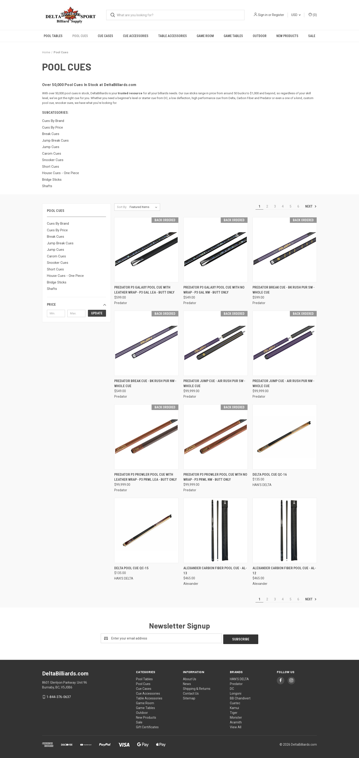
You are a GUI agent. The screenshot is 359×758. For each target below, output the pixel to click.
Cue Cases (105, 36)
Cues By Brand (58, 223)
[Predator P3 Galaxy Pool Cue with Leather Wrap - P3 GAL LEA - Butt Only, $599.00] (146, 249)
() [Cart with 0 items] (312, 15)
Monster (236, 716)
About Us (189, 678)
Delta (231, 98)
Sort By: (122, 207)
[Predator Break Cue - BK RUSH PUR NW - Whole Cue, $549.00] (146, 343)
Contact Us (191, 692)
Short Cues (55, 269)
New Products (287, 36)
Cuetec (235, 702)
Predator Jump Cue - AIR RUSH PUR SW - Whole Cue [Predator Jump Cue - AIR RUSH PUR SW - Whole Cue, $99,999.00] (214, 383)
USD (296, 15)
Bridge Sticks (56, 282)
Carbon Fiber (245, 98)
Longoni (235, 692)
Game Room (205, 36)
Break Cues (55, 237)
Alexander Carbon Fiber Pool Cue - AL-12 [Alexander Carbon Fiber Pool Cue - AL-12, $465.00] (284, 570)
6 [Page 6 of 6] (298, 206)
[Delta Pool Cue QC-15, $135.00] (146, 530)
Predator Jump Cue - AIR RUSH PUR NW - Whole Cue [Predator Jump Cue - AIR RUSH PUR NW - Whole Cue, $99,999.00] (283, 383)
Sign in (263, 15)
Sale (311, 36)
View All (235, 726)
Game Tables (233, 36)
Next (311, 206)
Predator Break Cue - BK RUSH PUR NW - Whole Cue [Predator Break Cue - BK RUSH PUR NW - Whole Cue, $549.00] (145, 383)
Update (97, 313)
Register (278, 15)
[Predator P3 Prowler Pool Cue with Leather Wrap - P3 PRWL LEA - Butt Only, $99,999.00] (146, 437)
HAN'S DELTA (239, 678)
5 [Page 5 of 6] (290, 206)
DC (166, 98)
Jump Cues (55, 250)
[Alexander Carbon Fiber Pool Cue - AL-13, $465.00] (215, 530)
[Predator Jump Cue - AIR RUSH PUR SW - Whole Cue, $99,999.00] (215, 343)
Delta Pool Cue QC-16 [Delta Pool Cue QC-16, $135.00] (270, 474)
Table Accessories (172, 36)
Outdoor (260, 36)
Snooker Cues (57, 263)
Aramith (236, 721)
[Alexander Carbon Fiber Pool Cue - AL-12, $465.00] (284, 530)
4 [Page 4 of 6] (283, 206)
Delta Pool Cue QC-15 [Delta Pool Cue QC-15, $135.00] (131, 568)
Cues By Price (57, 230)
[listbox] (144, 207)
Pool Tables (53, 36)
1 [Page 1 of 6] (259, 206)
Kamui (234, 707)
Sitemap (189, 697)
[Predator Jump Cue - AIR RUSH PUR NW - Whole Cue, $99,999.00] (284, 343)
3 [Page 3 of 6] (275, 206)
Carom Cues (56, 256)
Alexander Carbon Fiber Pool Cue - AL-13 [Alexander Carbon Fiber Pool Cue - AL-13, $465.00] (215, 570)
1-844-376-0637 (58, 696)
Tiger (233, 712)
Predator (265, 98)
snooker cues (64, 103)
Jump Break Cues (60, 243)
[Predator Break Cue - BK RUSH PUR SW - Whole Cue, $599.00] (284, 249)
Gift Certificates (147, 726)
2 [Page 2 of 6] (267, 206)
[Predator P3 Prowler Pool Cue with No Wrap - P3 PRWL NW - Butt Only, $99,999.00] (215, 437)
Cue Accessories (135, 36)
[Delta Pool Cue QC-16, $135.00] (284, 437)
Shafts (52, 289)
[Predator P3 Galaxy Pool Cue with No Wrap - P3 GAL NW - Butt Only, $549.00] (215, 249)
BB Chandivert (240, 697)
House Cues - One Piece (65, 276)
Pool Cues (80, 36)
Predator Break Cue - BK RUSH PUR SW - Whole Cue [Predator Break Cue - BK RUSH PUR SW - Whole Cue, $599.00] (284, 290)
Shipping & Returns (196, 688)
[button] (76, 304)
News (187, 683)
